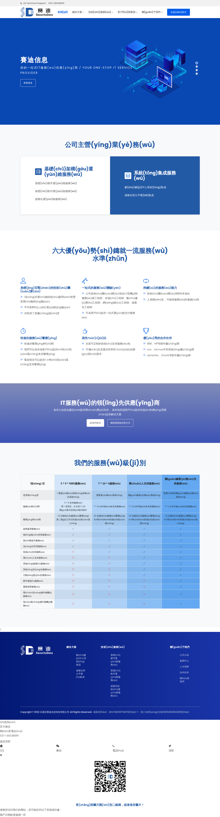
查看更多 (27, 82)
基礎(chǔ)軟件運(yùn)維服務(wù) (115, 675)
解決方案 (77, 12)
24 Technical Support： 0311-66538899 (42, 3)
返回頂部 (5, 741)
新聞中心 (184, 660)
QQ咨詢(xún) (7, 722)
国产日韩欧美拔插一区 (13, 815)
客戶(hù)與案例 (126, 12)
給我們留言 (95, 422)
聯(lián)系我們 (184, 680)
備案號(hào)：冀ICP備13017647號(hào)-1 (115, 712)
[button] (196, 63)
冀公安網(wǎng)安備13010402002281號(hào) (164, 712)
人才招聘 (184, 666)
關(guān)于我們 (151, 12)
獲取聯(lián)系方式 (120, 422)
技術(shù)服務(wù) (99, 12)
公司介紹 (184, 654)
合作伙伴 (184, 672)
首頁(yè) (63, 12)
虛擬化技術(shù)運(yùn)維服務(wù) (115, 690)
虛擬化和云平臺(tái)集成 (80, 673)
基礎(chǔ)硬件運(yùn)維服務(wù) (115, 659)
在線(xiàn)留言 (179, 12)
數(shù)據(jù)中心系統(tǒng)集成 (81, 659)
